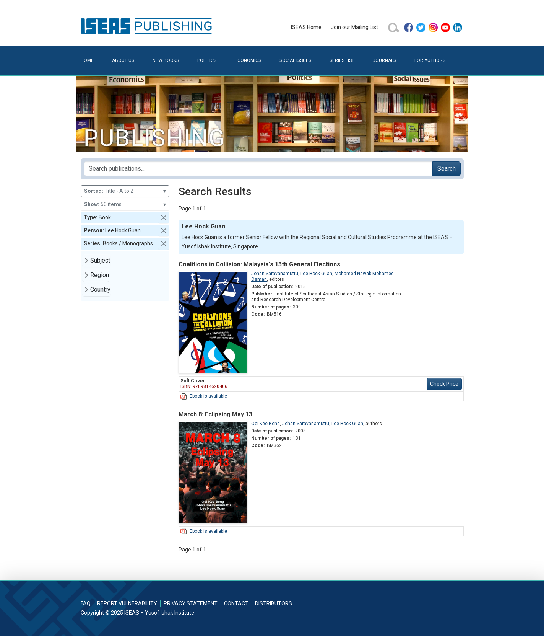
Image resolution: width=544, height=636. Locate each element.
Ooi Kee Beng (265, 423)
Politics (206, 60)
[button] (163, 217)
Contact (236, 603)
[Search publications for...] (258, 168)
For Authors (429, 60)
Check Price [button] (444, 384)
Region (99, 275)
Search (446, 168)
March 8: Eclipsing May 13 (215, 414)
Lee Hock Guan (316, 273)
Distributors (273, 603)
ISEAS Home (306, 27)
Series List (342, 60)
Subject (100, 260)
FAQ (86, 603)
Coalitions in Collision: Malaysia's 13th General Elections (259, 264)
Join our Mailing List (354, 27)
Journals (384, 60)
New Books (166, 60)
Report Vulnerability (127, 603)
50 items (125, 205)
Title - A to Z (125, 191)
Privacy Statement (191, 603)
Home (87, 60)
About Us (123, 60)
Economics (248, 60)
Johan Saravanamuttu (274, 273)
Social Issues (295, 60)
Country (100, 289)
